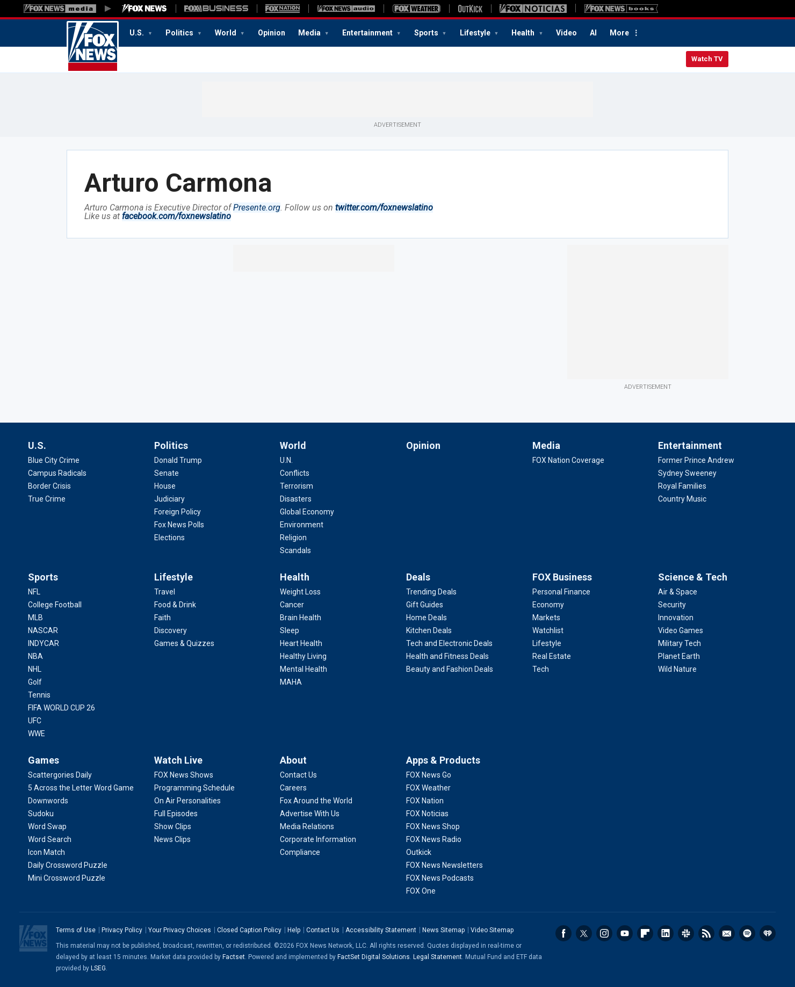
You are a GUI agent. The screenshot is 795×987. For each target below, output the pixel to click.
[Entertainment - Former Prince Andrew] (696, 460)
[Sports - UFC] (34, 720)
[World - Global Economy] (307, 511)
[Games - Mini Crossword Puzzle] (66, 878)
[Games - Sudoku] (41, 813)
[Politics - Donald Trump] (178, 460)
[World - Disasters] (296, 499)
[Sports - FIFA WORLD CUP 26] (61, 707)
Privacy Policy (122, 930)
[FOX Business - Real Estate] (551, 656)
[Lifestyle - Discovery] (170, 630)
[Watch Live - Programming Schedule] (194, 787)
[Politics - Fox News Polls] (179, 524)
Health (523, 32)
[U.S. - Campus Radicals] (57, 473)
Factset (233, 957)
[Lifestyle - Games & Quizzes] (184, 643)
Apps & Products (443, 760)
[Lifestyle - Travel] (164, 591)
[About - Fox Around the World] (316, 800)
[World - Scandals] (295, 550)
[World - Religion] (293, 537)
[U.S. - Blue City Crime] (54, 460)
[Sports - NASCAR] (43, 630)
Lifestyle (476, 32)
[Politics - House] (165, 486)
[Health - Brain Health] (300, 617)
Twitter (584, 933)
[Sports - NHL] (34, 669)
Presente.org (256, 207)
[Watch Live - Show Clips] (172, 826)
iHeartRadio (768, 933)
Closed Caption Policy (249, 930)
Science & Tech (692, 577)
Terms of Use (76, 930)
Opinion (271, 32)
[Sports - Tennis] (39, 695)
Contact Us (322, 930)
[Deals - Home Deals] (426, 617)
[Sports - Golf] (35, 682)
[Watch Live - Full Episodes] (176, 813)
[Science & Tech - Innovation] (675, 617)
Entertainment (368, 32)
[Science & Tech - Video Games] (680, 630)
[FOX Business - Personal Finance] (561, 591)
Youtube (625, 933)
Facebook (563, 933)
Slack (686, 933)
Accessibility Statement (380, 930)
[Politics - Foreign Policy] (177, 511)
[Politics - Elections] (169, 537)
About (293, 760)
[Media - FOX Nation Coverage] (568, 460)
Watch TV (707, 59)
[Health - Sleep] (289, 630)
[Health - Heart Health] (301, 643)
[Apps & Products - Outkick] (418, 852)
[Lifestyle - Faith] (162, 617)
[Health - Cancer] (292, 604)
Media (310, 32)
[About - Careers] (293, 787)
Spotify (747, 933)
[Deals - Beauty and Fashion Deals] (449, 669)
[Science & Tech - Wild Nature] (677, 669)
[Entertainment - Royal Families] (682, 486)
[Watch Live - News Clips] (172, 839)
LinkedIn (665, 933)
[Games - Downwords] (48, 800)
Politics (180, 32)
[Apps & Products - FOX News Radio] (433, 839)
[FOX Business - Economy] (548, 604)
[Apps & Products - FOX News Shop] (433, 826)
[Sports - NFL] (34, 591)
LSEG (98, 968)
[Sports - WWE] (36, 733)
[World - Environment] (301, 524)
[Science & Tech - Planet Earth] (679, 656)
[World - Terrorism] (296, 486)
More (619, 32)
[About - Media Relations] (307, 826)
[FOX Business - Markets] (546, 617)
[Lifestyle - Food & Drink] (175, 604)
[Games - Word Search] (49, 839)
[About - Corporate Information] (318, 839)
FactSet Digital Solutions (373, 957)
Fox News (93, 46)
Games (43, 760)
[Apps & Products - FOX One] (421, 891)
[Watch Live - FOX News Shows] (183, 775)
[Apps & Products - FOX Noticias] (427, 813)
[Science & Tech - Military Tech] (679, 643)
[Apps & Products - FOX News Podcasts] (440, 878)
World (226, 32)
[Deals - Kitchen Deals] (429, 630)
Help (293, 930)
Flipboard (645, 933)
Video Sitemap (492, 930)
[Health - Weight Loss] (300, 591)
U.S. (137, 32)
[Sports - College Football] (55, 604)
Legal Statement (437, 957)
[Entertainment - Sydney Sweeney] (687, 473)
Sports (427, 32)
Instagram (604, 933)
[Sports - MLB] (35, 617)
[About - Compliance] (300, 852)
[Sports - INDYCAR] (43, 643)
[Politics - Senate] (166, 473)
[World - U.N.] (286, 460)
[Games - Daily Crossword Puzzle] (67, 865)
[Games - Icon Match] (46, 852)
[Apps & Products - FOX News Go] (428, 775)
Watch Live (178, 760)
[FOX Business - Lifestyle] (546, 643)
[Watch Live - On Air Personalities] (187, 800)
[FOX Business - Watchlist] (547, 630)
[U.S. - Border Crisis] (49, 486)
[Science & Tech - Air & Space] (677, 591)
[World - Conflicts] (294, 473)
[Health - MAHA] (291, 682)
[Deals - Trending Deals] (431, 591)
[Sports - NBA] (35, 656)
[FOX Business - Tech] (540, 669)
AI (593, 32)
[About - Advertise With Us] (309, 813)
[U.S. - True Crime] (47, 499)
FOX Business (562, 577)
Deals (418, 577)
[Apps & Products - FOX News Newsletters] (444, 865)
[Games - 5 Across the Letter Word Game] (81, 787)
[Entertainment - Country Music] (682, 499)
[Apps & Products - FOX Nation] (425, 800)
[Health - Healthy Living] (303, 656)
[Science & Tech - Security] (672, 604)
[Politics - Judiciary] (169, 499)
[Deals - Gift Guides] (424, 604)
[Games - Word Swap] (47, 826)
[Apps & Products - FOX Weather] (428, 787)
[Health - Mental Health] (303, 669)
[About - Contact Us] (298, 775)
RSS (706, 933)
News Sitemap (443, 930)
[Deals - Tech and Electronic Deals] (449, 643)
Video (566, 32)
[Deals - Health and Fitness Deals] (447, 656)
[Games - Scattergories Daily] (60, 775)
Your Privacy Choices (179, 930)
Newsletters (727, 933)
